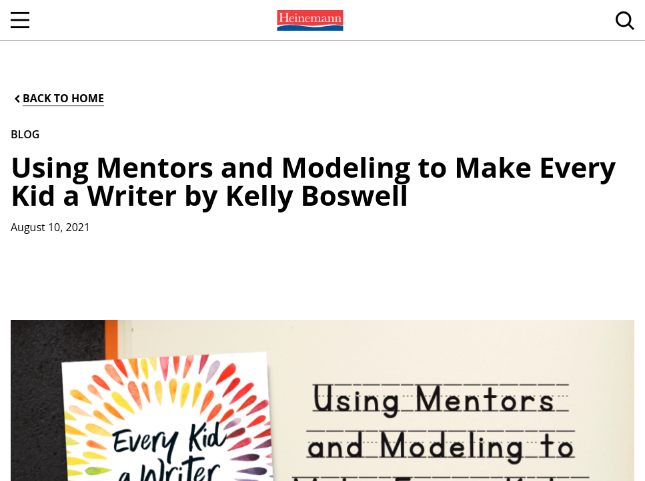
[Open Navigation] (20, 20)
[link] (309, 20)
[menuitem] (309, 20)
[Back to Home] (58, 99)
